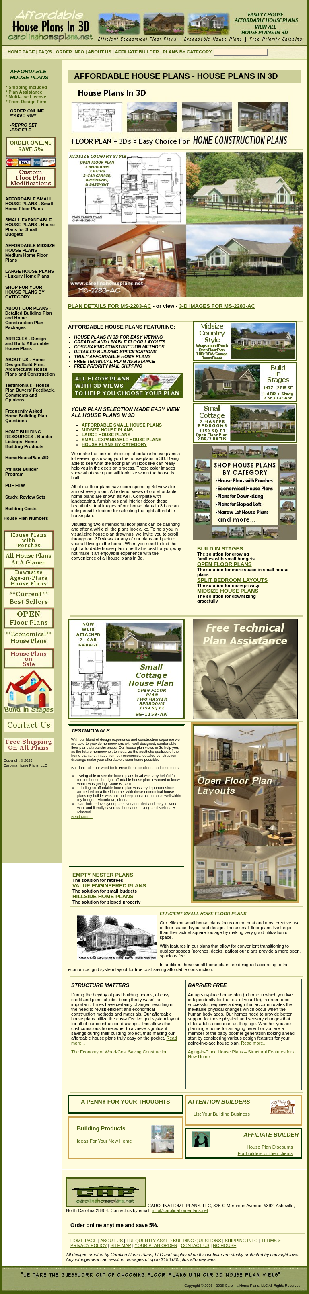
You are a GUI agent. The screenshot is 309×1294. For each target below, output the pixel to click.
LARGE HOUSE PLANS (106, 434)
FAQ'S (45, 51)
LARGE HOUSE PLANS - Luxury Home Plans (29, 273)
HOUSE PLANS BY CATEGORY (114, 444)
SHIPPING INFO (241, 1240)
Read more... (254, 1043)
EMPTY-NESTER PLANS (102, 875)
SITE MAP (120, 1245)
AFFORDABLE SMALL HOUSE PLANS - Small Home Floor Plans (29, 203)
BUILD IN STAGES (220, 549)
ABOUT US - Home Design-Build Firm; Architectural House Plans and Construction (30, 366)
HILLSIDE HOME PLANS (103, 896)
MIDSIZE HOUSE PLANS (107, 429)
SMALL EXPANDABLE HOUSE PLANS (121, 439)
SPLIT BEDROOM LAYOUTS (232, 580)
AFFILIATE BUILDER (137, 51)
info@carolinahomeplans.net (180, 1210)
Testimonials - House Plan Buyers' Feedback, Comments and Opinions (30, 392)
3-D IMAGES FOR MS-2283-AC (217, 306)
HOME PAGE (21, 51)
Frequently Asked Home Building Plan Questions (26, 416)
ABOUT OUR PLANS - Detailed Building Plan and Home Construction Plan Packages (28, 318)
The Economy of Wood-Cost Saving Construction (119, 1051)
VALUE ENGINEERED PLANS (109, 886)
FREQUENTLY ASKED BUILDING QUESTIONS (173, 1240)
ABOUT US (99, 51)
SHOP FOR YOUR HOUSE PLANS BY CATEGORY (25, 292)
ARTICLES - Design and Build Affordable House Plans (27, 343)
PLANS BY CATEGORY (187, 51)
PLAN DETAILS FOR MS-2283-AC (109, 306)
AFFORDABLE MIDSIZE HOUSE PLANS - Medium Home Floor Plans (30, 252)
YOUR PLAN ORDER (155, 1245)
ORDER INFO (70, 51)
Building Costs (21, 508)
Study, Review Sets (25, 497)
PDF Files (15, 485)
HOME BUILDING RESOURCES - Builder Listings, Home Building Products (28, 439)
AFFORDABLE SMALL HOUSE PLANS (122, 425)
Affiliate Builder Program (21, 471)
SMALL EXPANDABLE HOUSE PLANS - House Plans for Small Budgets (30, 227)
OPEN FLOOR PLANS (224, 564)
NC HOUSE (224, 1245)
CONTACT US (195, 1245)
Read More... (82, 817)
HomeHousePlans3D (27, 457)
